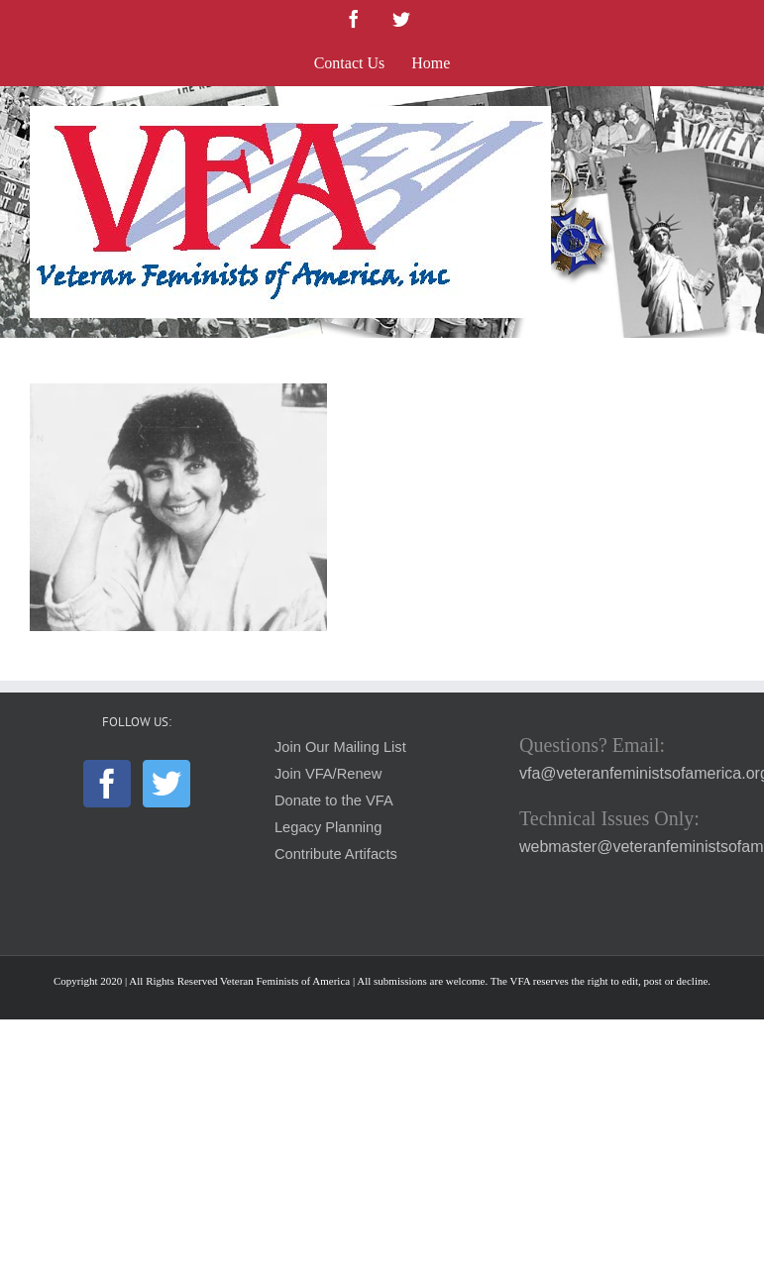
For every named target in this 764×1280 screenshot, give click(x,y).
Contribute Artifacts (335, 854)
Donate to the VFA (333, 800)
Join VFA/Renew (328, 774)
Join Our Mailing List (340, 747)
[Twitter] (166, 783)
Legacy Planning (328, 827)
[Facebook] (107, 783)
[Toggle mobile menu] (723, 116)
